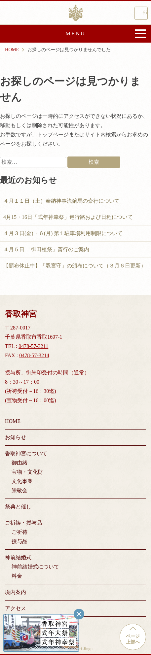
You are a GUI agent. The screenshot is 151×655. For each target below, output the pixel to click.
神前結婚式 (18, 557)
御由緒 (19, 462)
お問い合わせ (145, 12)
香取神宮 (75, 13)
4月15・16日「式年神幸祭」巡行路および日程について (68, 217)
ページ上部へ (133, 639)
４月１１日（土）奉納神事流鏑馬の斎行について (61, 201)
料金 (17, 576)
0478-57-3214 (34, 355)
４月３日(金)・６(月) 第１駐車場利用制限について (63, 233)
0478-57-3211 (33, 346)
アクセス (15, 608)
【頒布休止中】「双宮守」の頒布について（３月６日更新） (74, 265)
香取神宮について (26, 453)
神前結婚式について (35, 566)
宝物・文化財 (27, 472)
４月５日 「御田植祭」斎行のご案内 (46, 249)
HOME (12, 421)
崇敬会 (19, 490)
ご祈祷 (19, 532)
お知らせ (15, 437)
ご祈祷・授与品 (23, 523)
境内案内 (15, 592)
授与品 (19, 541)
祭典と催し (18, 506)
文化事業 (22, 481)
